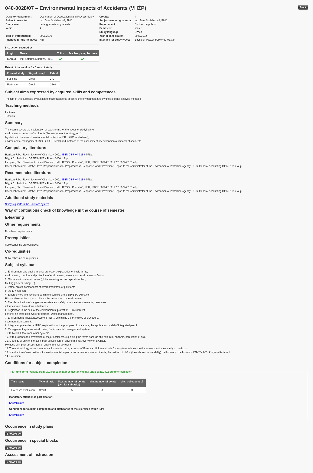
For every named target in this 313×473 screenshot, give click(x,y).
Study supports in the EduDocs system (27, 204)
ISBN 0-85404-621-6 (73, 154)
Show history (16, 402)
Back (303, 7)
